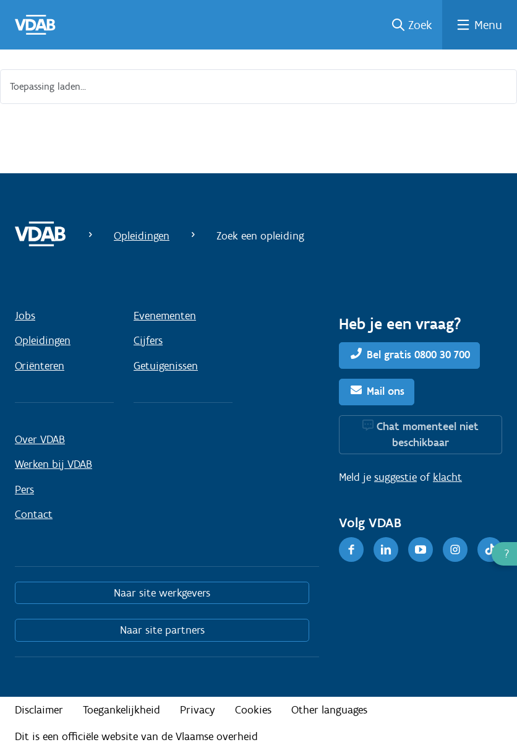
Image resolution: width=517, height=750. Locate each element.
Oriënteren (39, 366)
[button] (504, 554)
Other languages (329, 710)
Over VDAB (40, 439)
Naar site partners (162, 630)
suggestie (395, 477)
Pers (24, 489)
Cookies (253, 710)
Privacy (197, 710)
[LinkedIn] (386, 549)
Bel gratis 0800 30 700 (418, 354)
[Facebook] (351, 549)
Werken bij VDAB (53, 464)
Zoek (420, 24)
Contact (34, 514)
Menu (488, 24)
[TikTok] (489, 549)
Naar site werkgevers (162, 593)
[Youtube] (420, 549)
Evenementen (165, 315)
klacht (447, 477)
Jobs (25, 315)
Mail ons (385, 391)
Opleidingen (141, 236)
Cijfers (148, 340)
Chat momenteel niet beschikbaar (428, 434)
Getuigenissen (166, 366)
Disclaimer (39, 710)
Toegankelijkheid (121, 710)
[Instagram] (455, 549)
